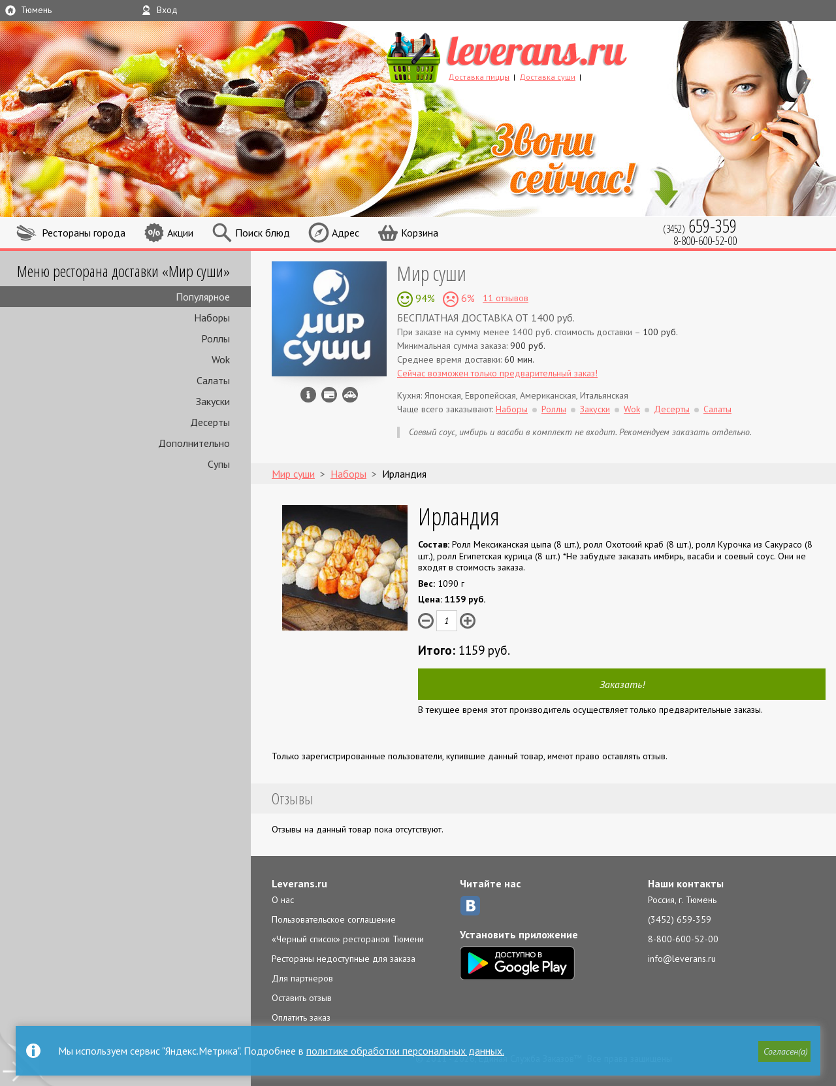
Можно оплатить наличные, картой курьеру (329, 395)
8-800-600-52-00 (683, 939)
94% (424, 297)
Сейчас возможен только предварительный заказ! (497, 373)
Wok (221, 359)
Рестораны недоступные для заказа (343, 958)
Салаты (213, 380)
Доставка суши (547, 77)
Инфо (308, 395)
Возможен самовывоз (350, 395)
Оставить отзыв (302, 998)
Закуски (213, 401)
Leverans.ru (299, 883)
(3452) (700, 226)
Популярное (203, 296)
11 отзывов (505, 298)
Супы (219, 463)
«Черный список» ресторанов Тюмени (348, 939)
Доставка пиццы (478, 77)
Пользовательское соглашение (334, 919)
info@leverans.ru (682, 958)
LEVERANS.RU (531, 55)
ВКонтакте (470, 905)
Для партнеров (302, 978)
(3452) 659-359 (679, 919)
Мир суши (431, 273)
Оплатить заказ (301, 1017)
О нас (283, 900)
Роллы (215, 338)
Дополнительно (194, 443)
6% (466, 297)
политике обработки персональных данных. (405, 1050)
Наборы (212, 317)
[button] (784, 1051)
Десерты (210, 422)
